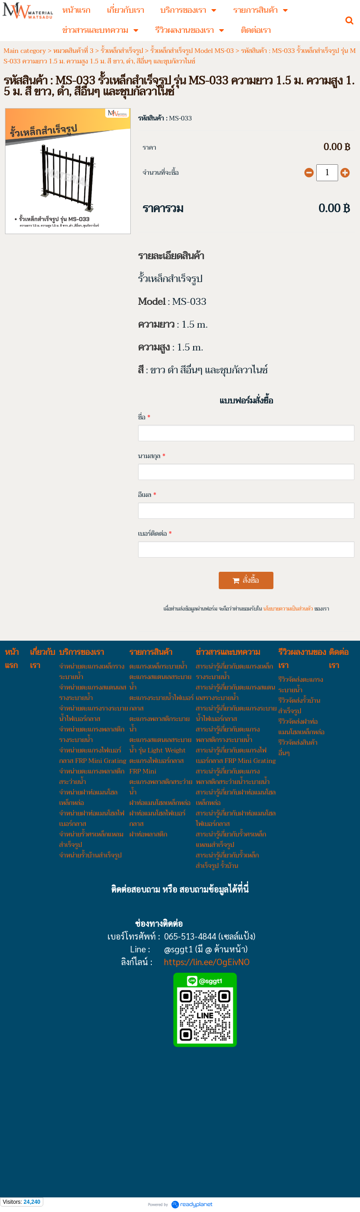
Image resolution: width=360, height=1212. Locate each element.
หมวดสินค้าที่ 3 (73, 51)
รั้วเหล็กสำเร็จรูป (122, 51)
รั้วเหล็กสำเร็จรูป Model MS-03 (192, 51)
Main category (25, 51)
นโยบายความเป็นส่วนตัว (288, 609)
